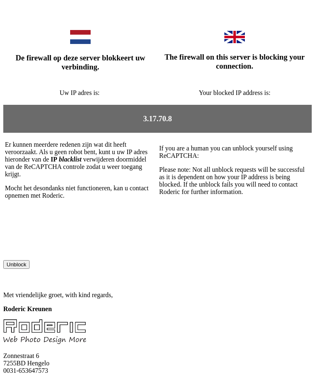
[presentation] (65, 244)
